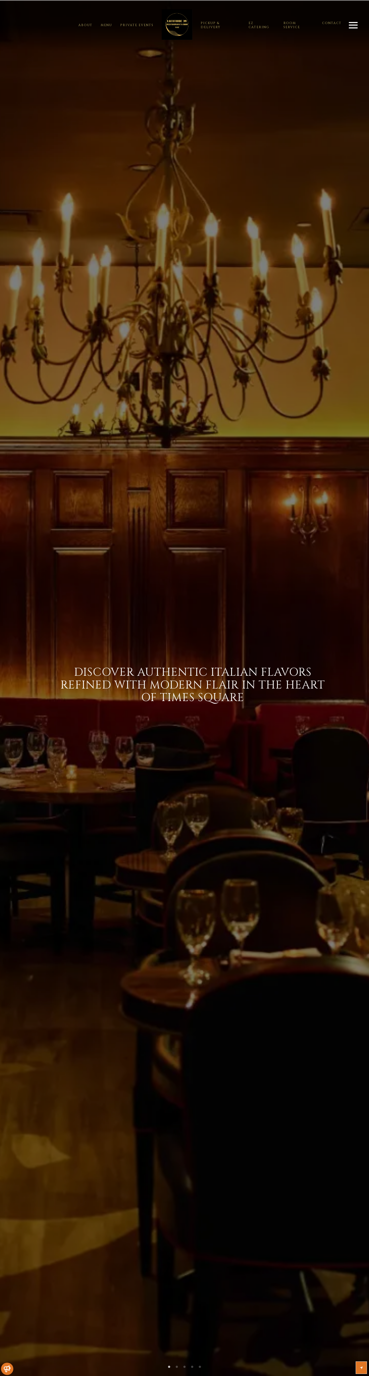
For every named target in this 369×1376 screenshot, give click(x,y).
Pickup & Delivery (211, 25)
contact (332, 23)
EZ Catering (259, 25)
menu (106, 25)
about (85, 25)
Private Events (136, 25)
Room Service (291, 25)
